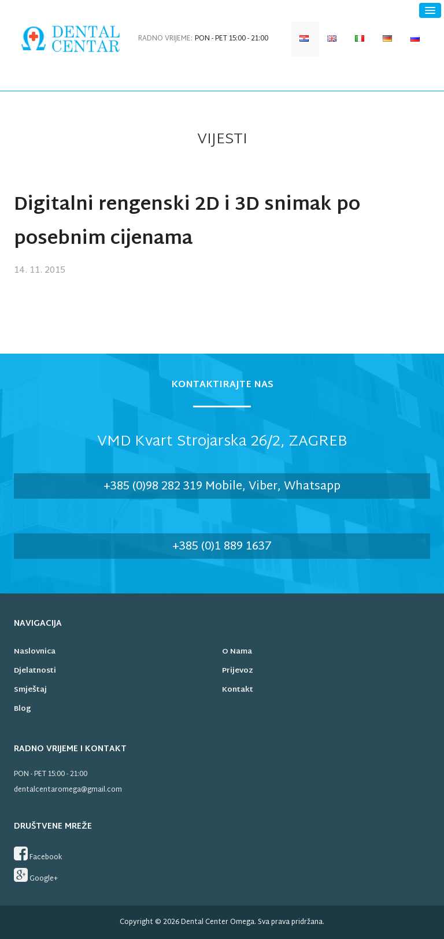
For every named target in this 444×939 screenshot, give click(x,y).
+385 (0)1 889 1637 (222, 546)
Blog (22, 709)
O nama (237, 652)
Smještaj (30, 690)
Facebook (38, 854)
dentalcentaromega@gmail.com (68, 790)
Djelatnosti (35, 671)
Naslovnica (35, 652)
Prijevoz (237, 671)
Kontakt (237, 690)
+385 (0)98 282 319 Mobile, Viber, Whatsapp (222, 486)
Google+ (36, 876)
